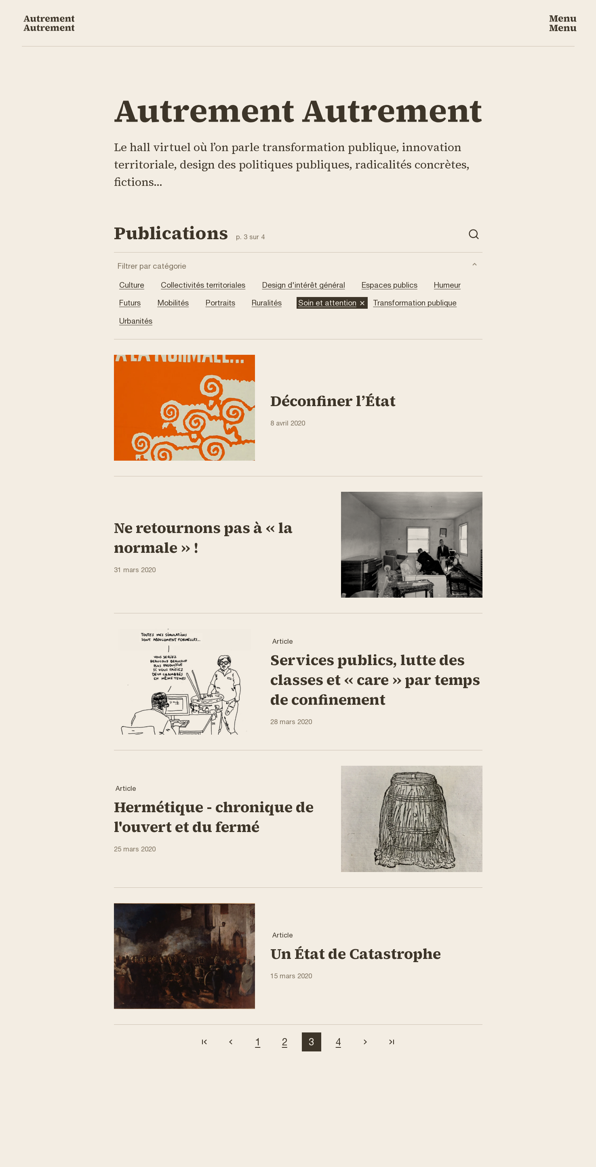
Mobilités (178, 303)
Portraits (226, 303)
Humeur (453, 285)
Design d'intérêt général (309, 285)
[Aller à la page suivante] (365, 1042)
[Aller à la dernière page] (392, 1042)
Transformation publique (420, 303)
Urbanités (141, 321)
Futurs (135, 303)
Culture (137, 285)
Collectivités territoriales (209, 285)
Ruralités (272, 303)
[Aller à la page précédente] (231, 1042)
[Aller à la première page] (204, 1042)
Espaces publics (395, 285)
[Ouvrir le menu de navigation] (563, 23)
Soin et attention (333, 303)
